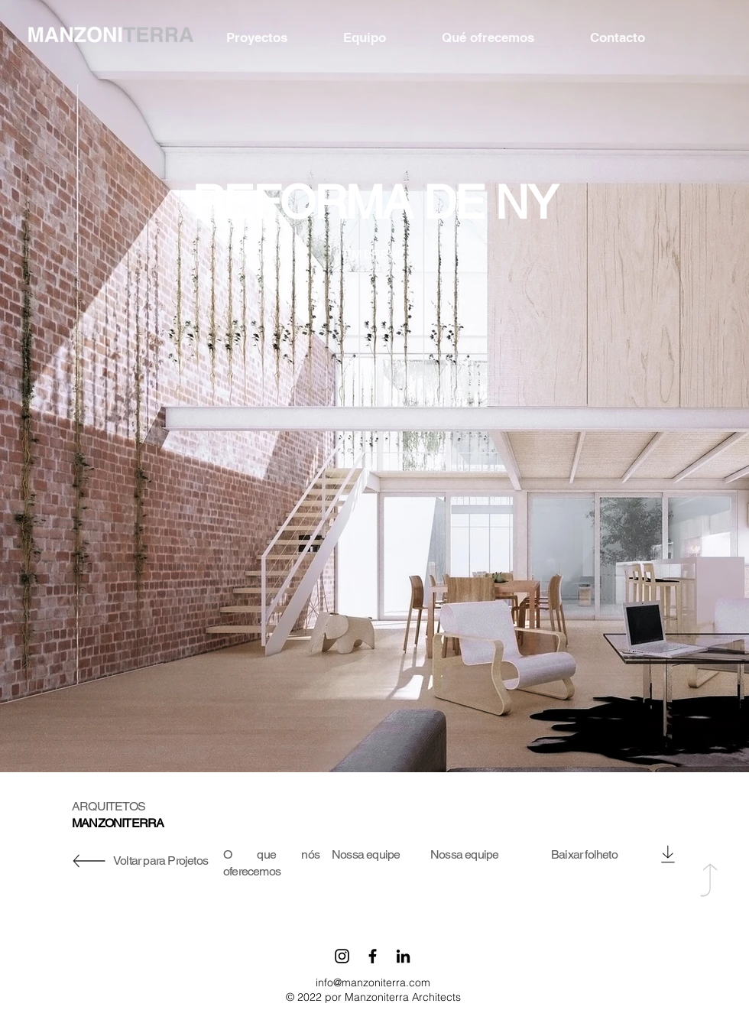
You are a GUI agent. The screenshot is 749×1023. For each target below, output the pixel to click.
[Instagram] (342, 956)
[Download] (667, 854)
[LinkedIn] (403, 956)
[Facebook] (372, 956)
